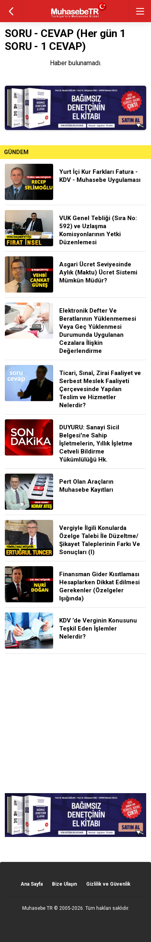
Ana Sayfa (32, 884)
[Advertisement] (75, 723)
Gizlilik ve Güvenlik (108, 884)
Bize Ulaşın (64, 884)
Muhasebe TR (37, 908)
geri (11, 11)
